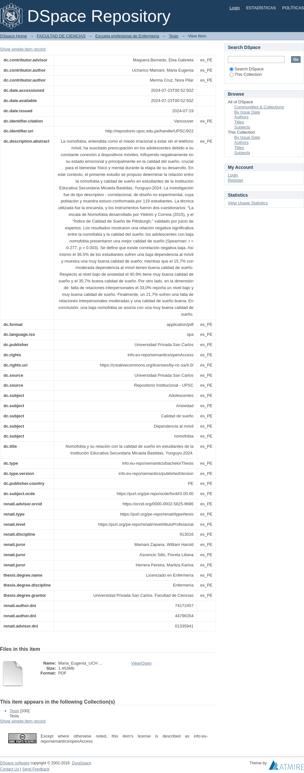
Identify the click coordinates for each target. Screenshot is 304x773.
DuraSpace (81, 763)
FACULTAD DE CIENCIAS (61, 36)
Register (235, 180)
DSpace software (14, 763)
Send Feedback (36, 769)
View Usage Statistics (248, 203)
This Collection (245, 74)
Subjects (242, 127)
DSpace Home (13, 36)
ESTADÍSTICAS (261, 7)
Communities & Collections (259, 107)
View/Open (141, 663)
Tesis (173, 36)
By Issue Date (247, 112)
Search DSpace (246, 69)
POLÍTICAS (293, 7)
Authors (241, 116)
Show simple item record (22, 49)
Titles (239, 122)
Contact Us (9, 769)
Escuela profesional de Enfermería (127, 36)
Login (234, 7)
